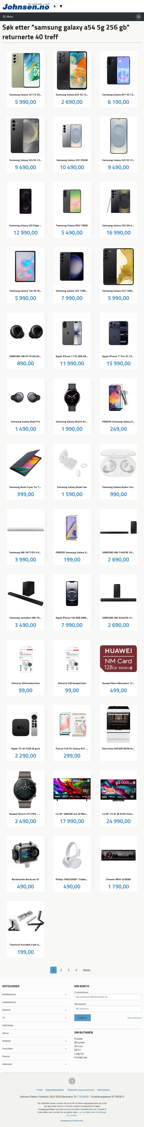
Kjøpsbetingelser (55, 1090)
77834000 (83, 1096)
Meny (7, 16)
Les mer (82, 1112)
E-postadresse (81, 992)
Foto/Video (7, 1048)
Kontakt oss (80, 1057)
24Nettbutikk (77, 1121)
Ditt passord (80, 1004)
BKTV (77, 1050)
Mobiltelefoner (9, 994)
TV (3, 1017)
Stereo (5, 1033)
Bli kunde (79, 1042)
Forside (78, 1039)
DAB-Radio (7, 1025)
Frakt (39, 1090)
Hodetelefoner (9, 1002)
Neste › (87, 970)
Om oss (78, 1046)
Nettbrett (6, 1041)
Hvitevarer (7, 1064)
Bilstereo (6, 1010)
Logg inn (79, 1053)
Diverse (6, 1056)
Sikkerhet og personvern (80, 1090)
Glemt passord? (134, 1018)
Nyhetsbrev (103, 1090)
